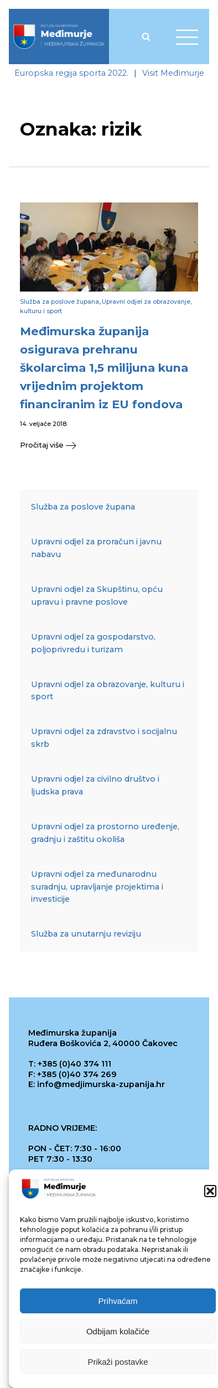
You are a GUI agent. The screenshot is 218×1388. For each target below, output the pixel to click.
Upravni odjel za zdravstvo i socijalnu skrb (104, 737)
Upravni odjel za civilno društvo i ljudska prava (95, 785)
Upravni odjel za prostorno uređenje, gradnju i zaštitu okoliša (105, 833)
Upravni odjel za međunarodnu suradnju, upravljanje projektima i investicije (97, 886)
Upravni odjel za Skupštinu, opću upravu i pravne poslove (97, 595)
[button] (210, 1191)
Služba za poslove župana (59, 301)
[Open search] (146, 36)
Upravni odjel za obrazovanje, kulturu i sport (107, 690)
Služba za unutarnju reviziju (86, 934)
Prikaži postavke (117, 1361)
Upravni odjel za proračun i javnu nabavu (96, 548)
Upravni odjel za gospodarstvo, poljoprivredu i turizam (93, 643)
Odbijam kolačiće (117, 1331)
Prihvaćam (118, 1301)
